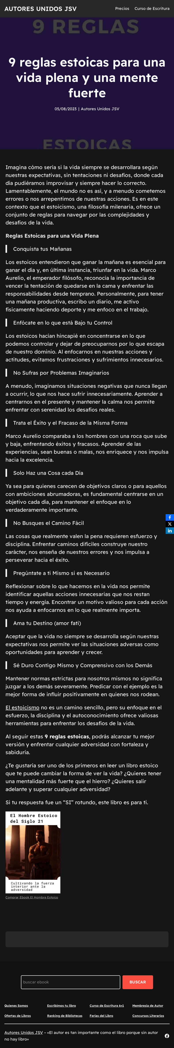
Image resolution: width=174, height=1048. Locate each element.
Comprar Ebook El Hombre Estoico (32, 897)
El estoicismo (22, 707)
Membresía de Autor (147, 1006)
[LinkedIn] (170, 530)
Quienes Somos (16, 1006)
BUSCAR (138, 982)
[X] (170, 524)
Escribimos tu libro (61, 1006)
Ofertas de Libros (17, 1016)
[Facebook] (170, 517)
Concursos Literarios (148, 1016)
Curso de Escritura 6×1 (107, 1006)
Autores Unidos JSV (40, 9)
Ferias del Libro (101, 1016)
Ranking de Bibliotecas (64, 1016)
